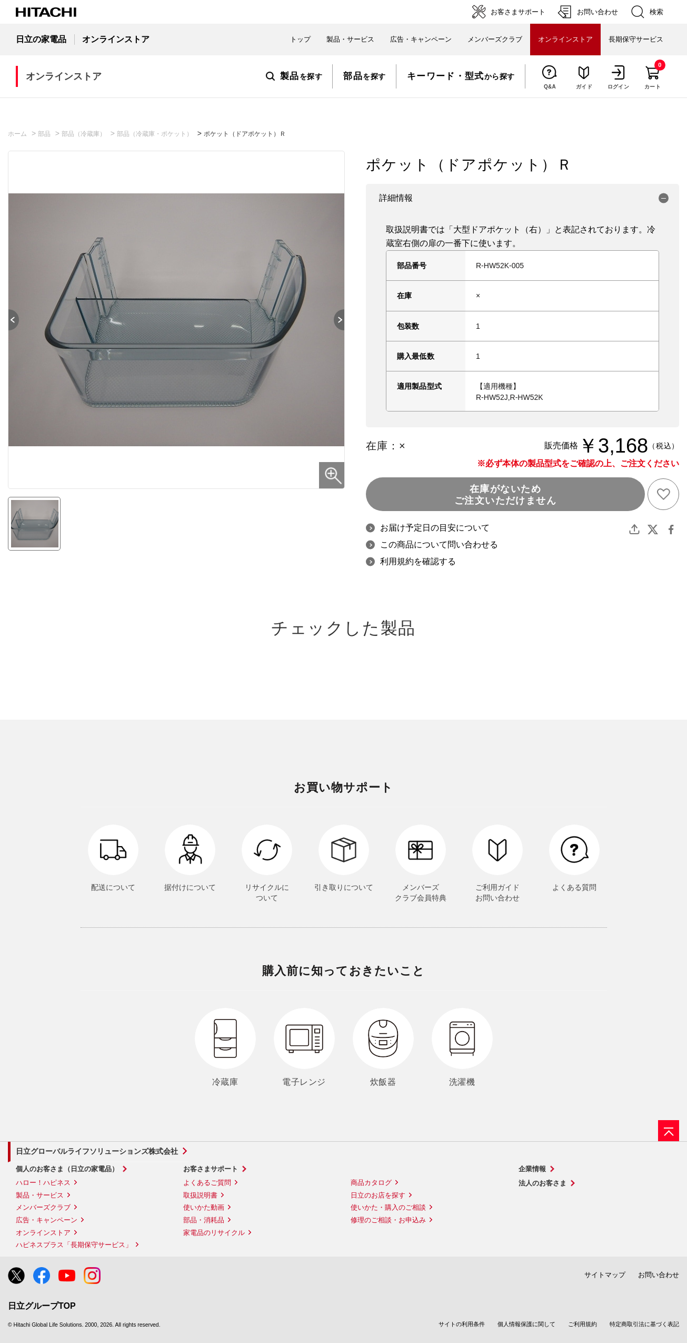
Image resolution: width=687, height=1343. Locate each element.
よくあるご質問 (207, 1183)
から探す (461, 76)
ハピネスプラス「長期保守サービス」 (74, 1245)
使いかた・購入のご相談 (388, 1207)
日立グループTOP (42, 1305)
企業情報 (532, 1169)
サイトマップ (604, 1275)
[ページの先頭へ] (668, 1130)
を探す (294, 76)
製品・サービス (40, 1195)
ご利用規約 (582, 1324)
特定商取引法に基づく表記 (644, 1324)
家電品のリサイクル (214, 1233)
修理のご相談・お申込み (388, 1220)
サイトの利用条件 (462, 1324)
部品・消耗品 (203, 1220)
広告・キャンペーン (46, 1220)
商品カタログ (371, 1183)
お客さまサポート (210, 1169)
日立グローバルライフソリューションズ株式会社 (97, 1151)
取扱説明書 (200, 1195)
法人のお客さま (542, 1183)
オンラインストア (43, 1233)
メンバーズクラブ (494, 39)
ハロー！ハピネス (43, 1183)
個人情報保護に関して (526, 1324)
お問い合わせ (658, 1275)
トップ (300, 39)
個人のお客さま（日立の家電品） (67, 1169)
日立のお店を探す (378, 1195)
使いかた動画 (203, 1207)
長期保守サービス (636, 39)
